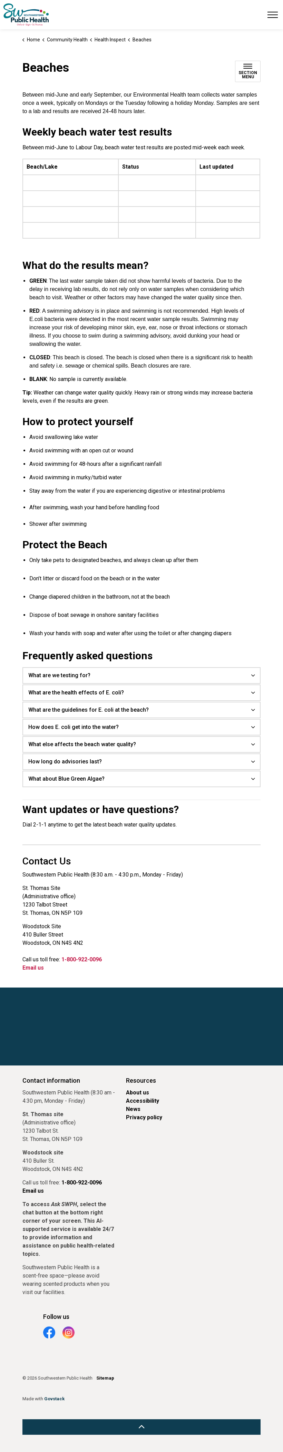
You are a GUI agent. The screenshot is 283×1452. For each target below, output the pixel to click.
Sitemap (105, 1378)
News (133, 1109)
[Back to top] (141, 1427)
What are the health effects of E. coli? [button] (76, 692)
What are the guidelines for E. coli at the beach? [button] (88, 710)
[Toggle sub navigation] (248, 71)
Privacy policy (144, 1117)
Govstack (54, 1398)
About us (137, 1092)
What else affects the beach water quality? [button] (82, 744)
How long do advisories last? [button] (65, 761)
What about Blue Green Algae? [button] (66, 778)
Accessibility (142, 1101)
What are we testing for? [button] (59, 675)
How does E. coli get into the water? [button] (73, 727)
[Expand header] (272, 14)
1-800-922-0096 (81, 959)
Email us (33, 967)
